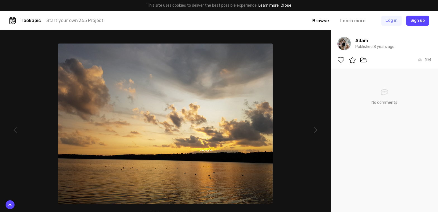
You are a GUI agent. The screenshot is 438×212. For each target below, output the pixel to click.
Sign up (417, 20)
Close (285, 5)
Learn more (268, 5)
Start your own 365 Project (74, 20)
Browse (320, 20)
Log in (391, 20)
